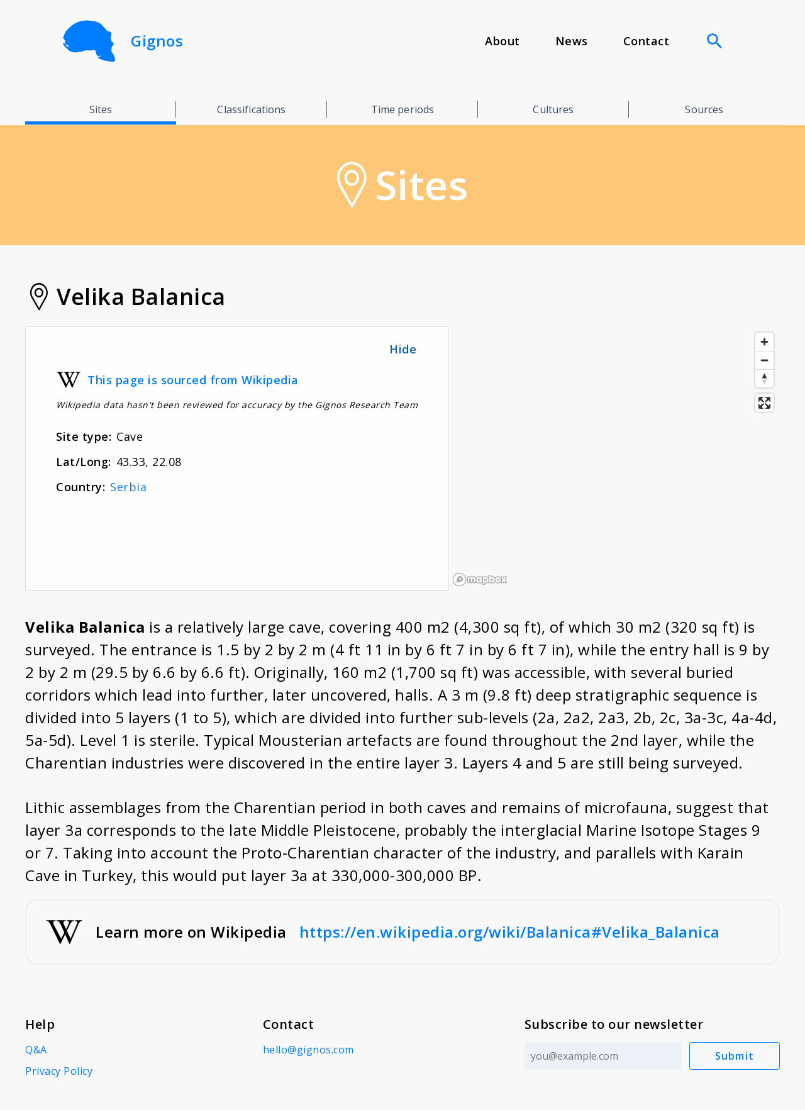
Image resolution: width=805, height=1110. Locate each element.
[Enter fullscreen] (764, 403)
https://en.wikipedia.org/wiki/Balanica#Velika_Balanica (509, 931)
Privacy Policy (58, 1071)
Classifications (251, 109)
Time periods (403, 109)
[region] (614, 458)
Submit (735, 1056)
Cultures (553, 109)
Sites (101, 109)
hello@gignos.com (308, 1050)
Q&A (36, 1050)
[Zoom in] (764, 342)
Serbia (128, 486)
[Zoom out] (764, 360)
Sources (704, 109)
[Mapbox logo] (480, 579)
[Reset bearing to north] (764, 378)
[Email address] (603, 1056)
